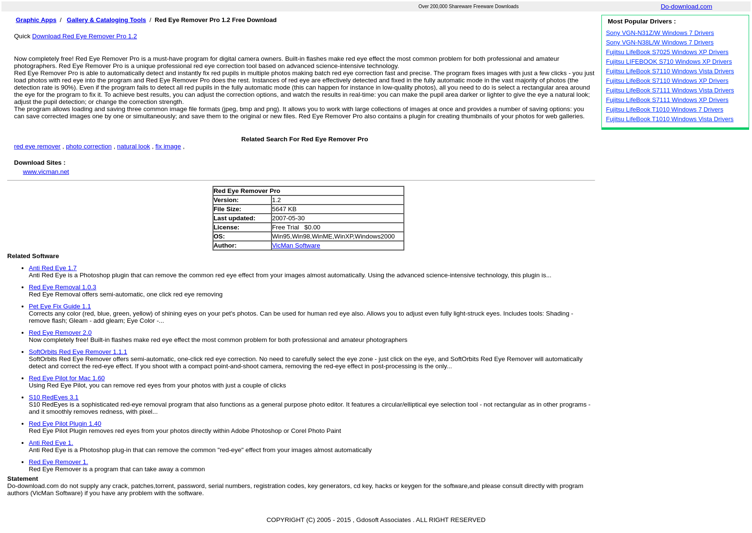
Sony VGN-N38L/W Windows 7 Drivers (660, 42)
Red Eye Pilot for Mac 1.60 (67, 378)
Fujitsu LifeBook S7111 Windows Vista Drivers (670, 90)
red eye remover (37, 146)
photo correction (89, 146)
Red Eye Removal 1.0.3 (62, 287)
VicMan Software (296, 245)
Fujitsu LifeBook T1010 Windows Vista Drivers (669, 119)
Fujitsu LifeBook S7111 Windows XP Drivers (667, 99)
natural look (133, 146)
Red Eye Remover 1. (58, 461)
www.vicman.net (46, 171)
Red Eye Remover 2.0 (60, 332)
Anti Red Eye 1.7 (53, 268)
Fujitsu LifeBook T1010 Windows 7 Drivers (664, 109)
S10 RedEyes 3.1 (54, 397)
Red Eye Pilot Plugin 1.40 (65, 423)
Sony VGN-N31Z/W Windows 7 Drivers (660, 32)
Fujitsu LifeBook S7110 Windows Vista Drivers (670, 71)
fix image (168, 146)
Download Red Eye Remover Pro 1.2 (84, 36)
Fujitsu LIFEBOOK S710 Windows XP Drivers (669, 61)
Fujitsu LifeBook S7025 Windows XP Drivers (667, 52)
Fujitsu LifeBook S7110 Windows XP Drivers (667, 80)
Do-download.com (686, 6)
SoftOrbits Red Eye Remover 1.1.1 (78, 351)
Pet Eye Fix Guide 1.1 (60, 306)
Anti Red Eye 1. (51, 442)
